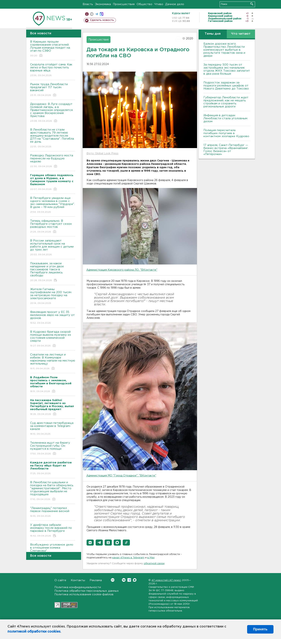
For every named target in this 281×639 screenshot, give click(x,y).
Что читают (241, 33)
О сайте (60, 580)
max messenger (101, 14)
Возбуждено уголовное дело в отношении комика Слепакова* (52, 550)
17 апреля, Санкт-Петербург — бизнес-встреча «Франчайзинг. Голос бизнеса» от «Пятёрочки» (225, 149)
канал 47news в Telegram (128, 558)
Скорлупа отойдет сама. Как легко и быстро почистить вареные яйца (52, 70)
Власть (88, 4)
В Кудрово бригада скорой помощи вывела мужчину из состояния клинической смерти (52, 339)
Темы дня (213, 33)
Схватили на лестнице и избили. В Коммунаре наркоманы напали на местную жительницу (52, 361)
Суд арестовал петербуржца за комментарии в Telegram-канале (52, 429)
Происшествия (124, 4)
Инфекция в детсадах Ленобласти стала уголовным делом (225, 118)
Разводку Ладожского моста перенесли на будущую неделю (52, 161)
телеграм (96, 14)
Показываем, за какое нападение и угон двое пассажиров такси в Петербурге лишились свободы (52, 272)
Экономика (103, 4)
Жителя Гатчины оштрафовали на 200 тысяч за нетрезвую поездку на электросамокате (52, 296)
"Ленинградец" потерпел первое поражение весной (52, 512)
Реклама (96, 580)
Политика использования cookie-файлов (83, 594)
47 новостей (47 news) (166, 580)
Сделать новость (102, 20)
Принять (260, 629)
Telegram (129, 580)
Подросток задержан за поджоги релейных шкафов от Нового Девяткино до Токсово (226, 85)
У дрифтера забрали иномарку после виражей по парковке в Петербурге (52, 530)
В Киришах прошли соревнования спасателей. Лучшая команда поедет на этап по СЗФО (52, 49)
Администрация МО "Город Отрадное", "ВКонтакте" (121, 476)
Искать (251, 3)
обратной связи (154, 564)
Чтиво (158, 4)
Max (134, 580)
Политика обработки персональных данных (86, 591)
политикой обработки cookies (34, 631)
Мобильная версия (87, 14)
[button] (90, 543)
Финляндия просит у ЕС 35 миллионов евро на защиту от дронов (52, 318)
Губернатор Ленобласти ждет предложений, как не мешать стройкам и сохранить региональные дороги (225, 102)
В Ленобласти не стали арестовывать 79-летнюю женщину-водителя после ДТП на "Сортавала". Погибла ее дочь (52, 138)
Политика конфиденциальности (77, 587)
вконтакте (92, 14)
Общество (144, 4)
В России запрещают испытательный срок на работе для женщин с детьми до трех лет (52, 247)
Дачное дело (174, 4)
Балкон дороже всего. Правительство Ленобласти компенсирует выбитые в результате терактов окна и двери (224, 50)
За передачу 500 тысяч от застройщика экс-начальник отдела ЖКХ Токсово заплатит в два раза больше (226, 69)
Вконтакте (112, 580)
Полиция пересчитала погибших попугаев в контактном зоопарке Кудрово (226, 133)
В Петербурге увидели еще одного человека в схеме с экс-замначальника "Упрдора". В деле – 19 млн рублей (52, 205)
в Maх (151, 558)
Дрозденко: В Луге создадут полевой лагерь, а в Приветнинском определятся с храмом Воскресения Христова (52, 113)
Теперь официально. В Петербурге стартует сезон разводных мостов (52, 226)
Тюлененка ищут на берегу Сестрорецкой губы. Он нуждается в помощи (52, 448)
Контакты (78, 580)
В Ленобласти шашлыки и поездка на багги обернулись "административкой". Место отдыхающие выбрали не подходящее (52, 491)
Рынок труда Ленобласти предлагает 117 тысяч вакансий (52, 90)
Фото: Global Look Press (102, 153)
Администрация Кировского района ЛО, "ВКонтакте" (121, 270)
